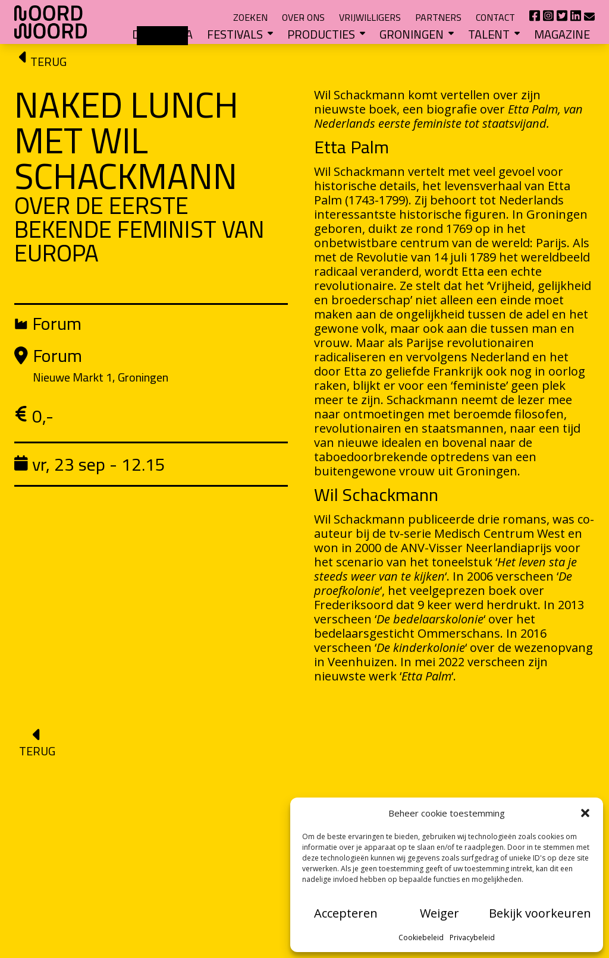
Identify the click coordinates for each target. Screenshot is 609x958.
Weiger (439, 913)
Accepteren (346, 913)
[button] (585, 813)
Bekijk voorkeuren (540, 913)
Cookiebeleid (421, 937)
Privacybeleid (472, 937)
